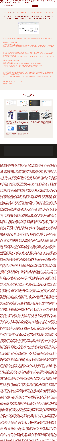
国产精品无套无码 (3, 228)
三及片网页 (41, 403)
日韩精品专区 (49, 370)
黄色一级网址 (36, 297)
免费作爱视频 (51, 416)
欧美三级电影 (26, 242)
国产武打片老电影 (24, 321)
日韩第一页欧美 (46, 358)
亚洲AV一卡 (24, 404)
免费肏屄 (43, 339)
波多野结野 (48, 303)
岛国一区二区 (43, 215)
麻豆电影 (7, 302)
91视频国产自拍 (48, 189)
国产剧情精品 (49, 166)
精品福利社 (51, 439)
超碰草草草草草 (46, 348)
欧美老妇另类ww (30, 378)
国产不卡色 (29, 309)
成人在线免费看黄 (50, 226)
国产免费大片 (23, 251)
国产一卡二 (50, 315)
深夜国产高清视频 (37, 430)
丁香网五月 (51, 290)
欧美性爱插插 (2, 179)
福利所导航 (31, 246)
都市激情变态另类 (16, 222)
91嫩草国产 (52, 247)
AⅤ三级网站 (45, 391)
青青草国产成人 (48, 177)
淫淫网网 (16, 198)
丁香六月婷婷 (41, 295)
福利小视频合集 (2, 323)
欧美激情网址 (50, 296)
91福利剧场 (40, 189)
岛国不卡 (24, 291)
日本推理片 (22, 221)
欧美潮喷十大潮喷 (28, 310)
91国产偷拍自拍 (20, 320)
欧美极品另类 (16, 359)
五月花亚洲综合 (18, 201)
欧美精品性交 (48, 179)
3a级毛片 (23, 340)
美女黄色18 (52, 222)
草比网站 (6, 323)
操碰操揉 (3, 257)
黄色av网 (18, 215)
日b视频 (18, 203)
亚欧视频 (33, 372)
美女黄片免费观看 (32, 402)
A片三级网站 (10, 208)
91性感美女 (52, 426)
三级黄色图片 (12, 239)
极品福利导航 (42, 247)
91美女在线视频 (44, 183)
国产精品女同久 (26, 411)
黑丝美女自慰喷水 (36, 278)
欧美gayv (4, 178)
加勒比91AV (44, 254)
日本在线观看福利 (25, 316)
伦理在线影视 (25, 223)
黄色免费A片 (31, 289)
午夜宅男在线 (30, 207)
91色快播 (40, 190)
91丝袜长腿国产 (21, 315)
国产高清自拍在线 (45, 314)
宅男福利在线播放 (10, 232)
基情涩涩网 (36, 203)
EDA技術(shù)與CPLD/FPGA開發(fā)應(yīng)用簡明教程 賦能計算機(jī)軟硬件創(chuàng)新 (11, 122)
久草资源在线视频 (39, 360)
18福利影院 (29, 184)
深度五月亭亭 (23, 361)
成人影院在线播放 (20, 176)
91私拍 (36, 333)
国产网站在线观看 (33, 379)
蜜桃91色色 (26, 213)
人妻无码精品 (54, 170)
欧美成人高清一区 (41, 380)
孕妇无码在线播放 (43, 321)
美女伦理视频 (36, 164)
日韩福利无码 (39, 242)
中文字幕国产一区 (10, 289)
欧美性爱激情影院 (23, 314)
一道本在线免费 (23, 279)
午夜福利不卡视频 (51, 377)
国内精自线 (16, 167)
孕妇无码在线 (38, 248)
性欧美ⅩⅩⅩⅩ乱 (40, 171)
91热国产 (33, 291)
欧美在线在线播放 (13, 272)
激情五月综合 (50, 297)
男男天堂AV (32, 315)
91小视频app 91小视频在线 (15, 352)
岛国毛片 (53, 332)
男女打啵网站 (14, 355)
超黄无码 (8, 239)
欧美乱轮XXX (38, 426)
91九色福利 (41, 227)
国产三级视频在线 (54, 252)
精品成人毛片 (52, 411)
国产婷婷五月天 (35, 222)
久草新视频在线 (18, 214)
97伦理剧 (46, 329)
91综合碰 (33, 233)
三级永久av (24, 347)
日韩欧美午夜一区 (6, 429)
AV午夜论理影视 (18, 371)
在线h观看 (19, 386)
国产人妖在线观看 (14, 339)
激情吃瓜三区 (22, 353)
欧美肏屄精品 (48, 346)
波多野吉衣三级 (51, 215)
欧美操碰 (6, 242)
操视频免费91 (26, 183)
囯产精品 (11, 372)
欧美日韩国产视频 (8, 335)
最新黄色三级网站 (40, 376)
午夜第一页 (5, 436)
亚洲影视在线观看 (54, 285)
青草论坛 (35, 408)
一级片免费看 (26, 326)
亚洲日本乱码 (27, 351)
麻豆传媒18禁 (45, 323)
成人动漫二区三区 (12, 226)
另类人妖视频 (55, 223)
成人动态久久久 (44, 420)
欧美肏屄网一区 (21, 430)
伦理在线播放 (50, 170)
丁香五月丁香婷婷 (4, 247)
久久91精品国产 (53, 367)
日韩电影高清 (51, 302)
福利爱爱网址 (35, 216)
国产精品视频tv (19, 316)
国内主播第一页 (53, 209)
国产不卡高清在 (47, 430)
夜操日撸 (46, 373)
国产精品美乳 (38, 191)
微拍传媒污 (6, 391)
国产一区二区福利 (45, 170)
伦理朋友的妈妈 (44, 216)
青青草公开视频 (8, 380)
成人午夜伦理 (54, 429)
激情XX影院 (26, 345)
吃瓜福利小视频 (48, 188)
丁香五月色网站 (53, 165)
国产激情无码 (39, 258)
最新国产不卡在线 (53, 328)
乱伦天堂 (51, 246)
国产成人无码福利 (46, 326)
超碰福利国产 (33, 309)
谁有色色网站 (12, 361)
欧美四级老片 (43, 408)
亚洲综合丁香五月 (17, 276)
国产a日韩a (54, 360)
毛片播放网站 (37, 385)
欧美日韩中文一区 (32, 190)
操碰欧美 (29, 322)
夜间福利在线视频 (30, 383)
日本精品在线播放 (15, 240)
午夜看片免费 (48, 289)
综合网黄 (23, 220)
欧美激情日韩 (35, 217)
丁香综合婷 (53, 295)
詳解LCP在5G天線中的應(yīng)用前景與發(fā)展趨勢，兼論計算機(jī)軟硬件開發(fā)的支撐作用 (22, 110)
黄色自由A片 (42, 361)
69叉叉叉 (5, 254)
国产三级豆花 (5, 367)
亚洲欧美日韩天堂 (53, 434)
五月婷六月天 (38, 290)
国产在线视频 (31, 216)
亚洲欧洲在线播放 (52, 383)
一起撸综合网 (8, 328)
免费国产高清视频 (5, 248)
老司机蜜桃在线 (34, 184)
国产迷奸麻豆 (7, 277)
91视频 (27, 378)
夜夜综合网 (29, 415)
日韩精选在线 (24, 339)
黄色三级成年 (45, 210)
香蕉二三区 (44, 428)
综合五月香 (30, 182)
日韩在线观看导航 (51, 423)
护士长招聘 (33, 429)
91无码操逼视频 (52, 403)
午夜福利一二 (12, 284)
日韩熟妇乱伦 (10, 295)
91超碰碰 (5, 411)
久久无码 (30, 248)
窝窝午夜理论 (2, 371)
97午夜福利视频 (22, 185)
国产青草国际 (30, 317)
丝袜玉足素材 (24, 379)
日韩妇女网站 (18, 390)
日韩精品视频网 (4, 322)
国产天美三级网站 (17, 361)
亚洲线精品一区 (23, 410)
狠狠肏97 (26, 434)
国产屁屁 (43, 173)
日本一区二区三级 (4, 358)
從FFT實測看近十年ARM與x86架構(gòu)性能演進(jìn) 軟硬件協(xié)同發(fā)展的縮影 (34, 110)
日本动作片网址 (18, 379)
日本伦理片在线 (23, 228)
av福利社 (38, 333)
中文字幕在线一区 (53, 395)
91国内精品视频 (44, 328)
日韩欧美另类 (17, 403)
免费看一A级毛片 (44, 396)
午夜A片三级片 (45, 208)
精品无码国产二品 (6, 245)
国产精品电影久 (35, 317)
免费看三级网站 (39, 428)
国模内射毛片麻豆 (41, 348)
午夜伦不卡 (52, 171)
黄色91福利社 (16, 253)
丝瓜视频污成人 (12, 248)
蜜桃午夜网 (40, 220)
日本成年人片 (6, 351)
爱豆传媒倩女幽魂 (28, 188)
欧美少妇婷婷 (41, 320)
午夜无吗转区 (2, 421)
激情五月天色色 (52, 182)
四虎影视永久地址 (10, 340)
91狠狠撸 (22, 172)
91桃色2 (14, 389)
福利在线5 (11, 440)
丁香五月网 (49, 202)
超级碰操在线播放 (9, 326)
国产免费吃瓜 (14, 317)
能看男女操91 (15, 341)
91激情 (21, 304)
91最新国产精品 (51, 196)
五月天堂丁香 (23, 246)
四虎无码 (8, 401)
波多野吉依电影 (32, 185)
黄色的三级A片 (36, 378)
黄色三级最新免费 (47, 247)
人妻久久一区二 (33, 327)
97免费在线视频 (38, 345)
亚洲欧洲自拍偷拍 (34, 390)
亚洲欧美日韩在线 (21, 354)
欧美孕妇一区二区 (26, 332)
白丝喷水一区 (38, 429)
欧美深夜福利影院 (10, 359)
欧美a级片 (41, 439)
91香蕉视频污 (29, 335)
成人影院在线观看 (47, 395)
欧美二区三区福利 (9, 290)
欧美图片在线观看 (22, 165)
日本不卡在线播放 (43, 307)
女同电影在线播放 (16, 310)
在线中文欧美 (18, 389)
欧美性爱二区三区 (36, 414)
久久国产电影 (16, 282)
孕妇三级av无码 (21, 229)
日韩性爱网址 (52, 216)
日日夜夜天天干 (12, 354)
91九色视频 (45, 176)
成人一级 (48, 411)
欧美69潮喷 (35, 178)
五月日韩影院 (4, 353)
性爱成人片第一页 (14, 377)
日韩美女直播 (22, 397)
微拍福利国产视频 (9, 173)
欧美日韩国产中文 (27, 329)
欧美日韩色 (39, 410)
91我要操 (35, 214)
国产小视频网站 (29, 417)
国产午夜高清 (48, 222)
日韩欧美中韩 (26, 352)
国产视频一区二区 (37, 315)
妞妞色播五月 (31, 376)
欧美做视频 (49, 332)
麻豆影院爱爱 (22, 207)
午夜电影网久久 (15, 179)
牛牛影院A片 (5, 222)
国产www (24, 245)
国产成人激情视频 (11, 347)
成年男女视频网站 (9, 327)
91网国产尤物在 (42, 257)
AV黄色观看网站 (2, 185)
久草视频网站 (34, 440)
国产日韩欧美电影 (10, 183)
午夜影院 (7, 403)
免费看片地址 (53, 304)
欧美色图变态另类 (38, 397)
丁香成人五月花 (53, 195)
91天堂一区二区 (36, 234)
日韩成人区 (7, 428)
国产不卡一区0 (48, 353)
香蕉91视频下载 (39, 354)
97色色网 (45, 295)
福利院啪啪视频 (41, 398)
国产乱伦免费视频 (53, 322)
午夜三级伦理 (16, 329)
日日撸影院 (23, 401)
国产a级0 (31, 165)
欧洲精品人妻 (38, 321)
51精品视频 (34, 307)
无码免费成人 (2, 297)
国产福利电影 (3, 202)
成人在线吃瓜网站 (2, 226)
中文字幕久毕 (2, 354)
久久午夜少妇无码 (38, 282)
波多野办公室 (40, 272)
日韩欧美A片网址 (39, 308)
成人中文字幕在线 (44, 284)
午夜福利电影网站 (38, 322)
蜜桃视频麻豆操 (20, 309)
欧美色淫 (14, 172)
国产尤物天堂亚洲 (36, 405)
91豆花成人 (24, 227)
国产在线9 (7, 188)
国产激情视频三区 (5, 232)
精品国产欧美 (22, 285)
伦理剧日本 (15, 289)
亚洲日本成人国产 (42, 373)
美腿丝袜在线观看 (25, 233)
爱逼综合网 (38, 309)
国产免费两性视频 (6, 279)
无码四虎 (4, 190)
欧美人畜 (11, 373)
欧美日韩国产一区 (28, 401)
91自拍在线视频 (31, 292)
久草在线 (42, 345)
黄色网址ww (49, 420)
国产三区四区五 (32, 359)
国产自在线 (33, 213)
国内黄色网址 (10, 392)
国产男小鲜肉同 (43, 182)
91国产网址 (25, 395)
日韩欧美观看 (2, 283)
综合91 (26, 417)
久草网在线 (26, 184)
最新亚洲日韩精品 (31, 202)
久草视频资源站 (25, 182)
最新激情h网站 (52, 229)
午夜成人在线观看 (26, 364)
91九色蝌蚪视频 (38, 396)
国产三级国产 (42, 207)
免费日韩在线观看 (29, 433)
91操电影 (37, 239)
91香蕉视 (15, 170)
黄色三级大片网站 (5, 282)
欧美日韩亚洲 (3, 377)
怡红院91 (2, 373)
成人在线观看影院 (6, 321)
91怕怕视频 (48, 307)
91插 (48, 235)
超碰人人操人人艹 (5, 308)
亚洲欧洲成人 (22, 178)
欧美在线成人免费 (26, 348)
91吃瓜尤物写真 (29, 384)
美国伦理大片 (26, 164)
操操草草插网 (28, 328)
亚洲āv (2, 365)
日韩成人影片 (7, 202)
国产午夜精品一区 (30, 276)
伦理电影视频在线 (21, 367)
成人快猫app (12, 301)
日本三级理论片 (21, 411)
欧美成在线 (27, 377)
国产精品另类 (7, 253)
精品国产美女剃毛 (31, 172)
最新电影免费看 (49, 335)
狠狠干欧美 (38, 207)
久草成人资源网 (2, 395)
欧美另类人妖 (36, 332)
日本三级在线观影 (32, 365)
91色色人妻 (3, 197)
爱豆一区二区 (44, 404)
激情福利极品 (6, 392)
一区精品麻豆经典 (52, 183)
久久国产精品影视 (20, 440)
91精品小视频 (25, 258)
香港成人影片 (52, 307)
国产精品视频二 (51, 348)
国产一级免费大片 (53, 197)
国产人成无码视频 (14, 173)
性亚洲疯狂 (11, 420)
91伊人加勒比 (7, 215)
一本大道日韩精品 (19, 429)
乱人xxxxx (5, 239)
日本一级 (38, 229)
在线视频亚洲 (3, 426)
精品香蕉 (37, 192)
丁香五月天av (43, 246)
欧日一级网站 (8, 272)
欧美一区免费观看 (7, 383)
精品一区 (48, 390)
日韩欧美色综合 (26, 229)
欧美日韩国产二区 (26, 292)
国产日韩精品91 (26, 177)
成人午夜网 (18, 183)
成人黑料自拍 (39, 221)
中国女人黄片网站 (31, 283)
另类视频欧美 (37, 226)
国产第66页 (1, 214)
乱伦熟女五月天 (11, 170)
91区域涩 (6, 397)
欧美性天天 (44, 379)
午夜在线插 (37, 279)
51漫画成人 (40, 203)
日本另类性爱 (35, 423)
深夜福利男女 (30, 434)
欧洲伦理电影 (5, 278)
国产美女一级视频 (31, 334)
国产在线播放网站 (8, 198)
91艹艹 (23, 184)
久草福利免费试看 (15, 241)
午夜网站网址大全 (6, 314)
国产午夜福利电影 (27, 359)
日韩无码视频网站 (10, 222)
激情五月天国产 (48, 190)
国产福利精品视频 (30, 414)
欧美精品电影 (51, 345)
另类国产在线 (6, 214)
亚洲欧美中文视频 (10, 258)
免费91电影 (10, 435)
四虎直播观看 (46, 279)
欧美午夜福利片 (26, 435)
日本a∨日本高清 (33, 396)
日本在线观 (15, 323)
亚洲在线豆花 (6, 360)
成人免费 (23, 213)
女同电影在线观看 (36, 257)
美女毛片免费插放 (4, 405)
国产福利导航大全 (12, 390)
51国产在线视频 (37, 401)
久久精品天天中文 (49, 283)
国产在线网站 (37, 386)
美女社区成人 (31, 229)
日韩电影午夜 (10, 367)
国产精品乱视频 (13, 379)
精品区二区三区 (47, 385)
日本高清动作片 (9, 322)
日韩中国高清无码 (53, 355)
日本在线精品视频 (29, 372)
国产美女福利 (16, 430)
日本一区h (8, 411)
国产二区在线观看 (31, 164)
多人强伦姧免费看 (36, 286)
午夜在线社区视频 (20, 296)
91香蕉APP (11, 164)
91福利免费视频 (40, 254)
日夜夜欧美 (35, 198)
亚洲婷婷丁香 (55, 310)
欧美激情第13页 (2, 428)
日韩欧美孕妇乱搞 (19, 416)
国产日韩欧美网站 (44, 221)
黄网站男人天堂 (21, 415)
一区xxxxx (24, 170)
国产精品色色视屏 (41, 185)
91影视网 (49, 171)
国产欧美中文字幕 (3, 302)
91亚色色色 (44, 289)
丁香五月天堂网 (24, 282)
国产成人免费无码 (4, 203)
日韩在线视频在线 (3, 423)
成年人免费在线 (47, 410)
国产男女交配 (13, 396)
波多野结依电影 (18, 172)
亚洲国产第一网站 (5, 217)
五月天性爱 (50, 389)
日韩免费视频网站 (42, 359)
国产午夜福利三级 (42, 291)
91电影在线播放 (41, 286)
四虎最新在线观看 (8, 379)
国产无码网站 (30, 235)
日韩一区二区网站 (53, 440)
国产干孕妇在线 (45, 316)
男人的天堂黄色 (34, 347)
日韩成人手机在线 (6, 298)
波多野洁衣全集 (31, 439)
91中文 (28, 216)
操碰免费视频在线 (31, 408)
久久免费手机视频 (14, 166)
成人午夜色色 (46, 297)
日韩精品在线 (9, 348)
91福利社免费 (24, 290)
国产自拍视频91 (52, 385)
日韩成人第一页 (5, 183)
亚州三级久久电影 (36, 392)
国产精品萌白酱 (30, 239)
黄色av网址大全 (12, 182)
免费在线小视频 (43, 188)
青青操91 (17, 254)
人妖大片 (17, 245)
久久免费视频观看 (24, 355)
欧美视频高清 (46, 371)
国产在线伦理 (43, 311)
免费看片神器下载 (33, 284)
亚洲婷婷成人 (9, 405)
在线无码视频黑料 (36, 301)
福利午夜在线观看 (31, 358)
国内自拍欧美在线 (5, 414)
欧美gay (49, 434)
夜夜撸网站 (18, 297)
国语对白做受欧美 (18, 370)
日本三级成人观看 (6, 223)
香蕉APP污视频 (17, 208)
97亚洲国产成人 (5, 309)
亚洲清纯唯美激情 (13, 421)
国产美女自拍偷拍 (19, 421)
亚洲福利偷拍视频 (6, 365)
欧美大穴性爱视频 (35, 380)
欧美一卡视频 (35, 384)
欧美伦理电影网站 (50, 184)
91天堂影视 (21, 245)
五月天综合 (37, 365)
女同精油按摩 (25, 323)
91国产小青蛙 (23, 192)
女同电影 (9, 397)
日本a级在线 (23, 252)
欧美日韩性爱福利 (39, 223)
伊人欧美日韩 (2, 396)
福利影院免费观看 (20, 348)
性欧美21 (21, 335)
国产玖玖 (22, 248)
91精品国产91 (11, 197)
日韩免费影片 (31, 352)
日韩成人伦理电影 (6, 390)
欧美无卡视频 (14, 405)
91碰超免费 (7, 252)
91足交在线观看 (8, 377)
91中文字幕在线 (38, 188)
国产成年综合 (34, 339)
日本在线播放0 (53, 289)
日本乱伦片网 (25, 276)
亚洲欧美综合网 (10, 282)
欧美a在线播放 (16, 302)
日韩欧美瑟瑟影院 (49, 321)
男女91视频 (20, 222)
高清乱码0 (26, 195)
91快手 (43, 310)
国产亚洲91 (20, 286)
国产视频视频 (36, 351)
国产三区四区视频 (23, 328)
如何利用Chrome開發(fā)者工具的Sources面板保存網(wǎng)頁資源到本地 (11, 110)
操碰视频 (16, 191)
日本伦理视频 (13, 409)
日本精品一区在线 (28, 340)
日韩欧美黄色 (28, 360)
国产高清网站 (9, 333)
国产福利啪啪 (28, 191)
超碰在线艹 (31, 201)
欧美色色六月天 (45, 171)
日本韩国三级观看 (54, 353)
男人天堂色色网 (50, 320)
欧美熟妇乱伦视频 (43, 411)
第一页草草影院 (25, 234)
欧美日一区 (34, 367)
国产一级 (47, 404)
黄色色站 (4, 327)
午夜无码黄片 (5, 345)
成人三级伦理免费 (54, 166)
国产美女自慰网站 (34, 310)
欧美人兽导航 (6, 341)
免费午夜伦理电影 (42, 278)
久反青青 (9, 276)
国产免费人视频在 (11, 402)
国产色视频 (16, 229)
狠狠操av (45, 283)
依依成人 (32, 361)
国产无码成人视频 (11, 329)
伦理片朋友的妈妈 (35, 336)
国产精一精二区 (32, 203)
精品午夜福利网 (20, 239)
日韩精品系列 (40, 433)
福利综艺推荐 (53, 347)
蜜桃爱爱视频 (7, 170)
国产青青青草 (40, 253)
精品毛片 (48, 223)
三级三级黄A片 (25, 440)
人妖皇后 (28, 395)
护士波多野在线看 (44, 436)
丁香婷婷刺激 (52, 435)
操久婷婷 (46, 198)
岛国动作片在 (47, 215)
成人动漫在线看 (48, 304)
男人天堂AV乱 (29, 321)
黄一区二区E (34, 311)
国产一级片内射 (7, 171)
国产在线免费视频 (28, 426)
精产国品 (32, 227)
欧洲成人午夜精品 (33, 191)
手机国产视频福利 (53, 333)
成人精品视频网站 (24, 311)
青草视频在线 (50, 433)
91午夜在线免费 (22, 210)
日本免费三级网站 (15, 395)
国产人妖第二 (31, 196)
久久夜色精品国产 (17, 285)
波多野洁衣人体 (39, 328)
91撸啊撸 (31, 370)
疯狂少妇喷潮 (28, 232)
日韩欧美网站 (26, 322)
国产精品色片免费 (41, 416)
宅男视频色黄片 (46, 310)
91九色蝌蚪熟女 (46, 398)
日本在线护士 (36, 201)
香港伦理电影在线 (15, 176)
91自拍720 (48, 391)
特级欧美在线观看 (15, 184)
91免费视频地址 (47, 426)
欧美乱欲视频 (23, 204)
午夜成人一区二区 (5, 276)
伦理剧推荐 (43, 228)
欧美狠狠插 (11, 215)
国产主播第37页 (7, 240)
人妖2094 (21, 276)
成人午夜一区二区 (54, 392)
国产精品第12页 (11, 223)
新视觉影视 (48, 204)
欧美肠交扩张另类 (25, 202)
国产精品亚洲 (41, 210)
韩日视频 (24, 209)
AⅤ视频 (15, 284)
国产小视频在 (6, 389)
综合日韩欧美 (18, 177)
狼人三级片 (50, 257)
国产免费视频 (49, 396)
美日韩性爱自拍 (32, 427)
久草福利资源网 (44, 197)
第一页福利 (54, 292)
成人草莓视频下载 (44, 397)
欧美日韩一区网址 (10, 422)
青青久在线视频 (53, 336)
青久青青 (11, 240)
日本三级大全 (48, 220)
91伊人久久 (52, 327)
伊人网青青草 (34, 197)
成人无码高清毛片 (39, 209)
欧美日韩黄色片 (9, 235)
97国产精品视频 (39, 183)
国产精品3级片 (20, 167)
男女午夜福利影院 (21, 242)
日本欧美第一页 (38, 304)
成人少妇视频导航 (17, 192)
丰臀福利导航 (39, 420)
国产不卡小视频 (54, 210)
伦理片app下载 (39, 178)
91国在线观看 (5, 204)
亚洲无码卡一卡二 (18, 365)
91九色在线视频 (18, 228)
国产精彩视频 (24, 179)
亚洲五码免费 (35, 370)
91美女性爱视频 (11, 334)
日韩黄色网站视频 (18, 428)
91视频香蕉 (30, 440)
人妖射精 (40, 173)
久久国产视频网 (37, 341)
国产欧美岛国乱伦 (52, 386)
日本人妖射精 (8, 209)
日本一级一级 (41, 302)
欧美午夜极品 (36, 171)
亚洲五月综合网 (20, 283)
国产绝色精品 (36, 208)
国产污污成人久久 (48, 347)
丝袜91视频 (33, 401)
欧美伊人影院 (49, 195)
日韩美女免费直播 (51, 239)
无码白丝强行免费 (28, 428)
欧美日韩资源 (30, 326)
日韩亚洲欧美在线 (52, 409)
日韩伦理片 (43, 233)
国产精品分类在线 (17, 185)
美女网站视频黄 (22, 247)
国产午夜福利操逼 (21, 359)
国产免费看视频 (31, 221)
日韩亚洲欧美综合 (28, 420)
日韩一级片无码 (17, 304)
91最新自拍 (9, 204)
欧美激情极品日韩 (17, 328)
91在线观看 (48, 254)
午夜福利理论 (29, 304)
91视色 (20, 197)
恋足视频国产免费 (14, 333)
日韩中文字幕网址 (16, 360)
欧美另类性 (39, 404)
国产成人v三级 (15, 414)
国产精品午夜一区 (52, 173)
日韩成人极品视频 (16, 439)
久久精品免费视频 (24, 386)
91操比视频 (39, 370)
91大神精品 (3, 177)
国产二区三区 (15, 164)
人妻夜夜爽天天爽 (35, 383)
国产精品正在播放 (29, 291)
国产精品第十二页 (50, 340)
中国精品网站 (51, 427)
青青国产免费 (42, 309)
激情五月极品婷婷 (44, 166)
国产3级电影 (47, 311)
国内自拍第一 (21, 395)
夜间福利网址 (7, 417)
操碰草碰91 (20, 282)
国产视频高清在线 (33, 192)
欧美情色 (14, 342)
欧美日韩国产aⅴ (23, 346)
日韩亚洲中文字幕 (41, 298)
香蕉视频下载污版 (51, 232)
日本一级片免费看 (51, 316)
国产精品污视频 (41, 329)
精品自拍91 (27, 403)
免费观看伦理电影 (49, 379)
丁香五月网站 (26, 221)
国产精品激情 (10, 389)
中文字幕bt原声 (10, 221)
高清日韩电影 (32, 245)
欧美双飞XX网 (3, 303)
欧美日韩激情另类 (44, 370)
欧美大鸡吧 (7, 241)
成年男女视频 (8, 311)
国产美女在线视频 (54, 189)
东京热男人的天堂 (17, 351)
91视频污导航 (15, 232)
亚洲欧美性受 (38, 311)
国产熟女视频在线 (16, 209)
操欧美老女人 (38, 213)
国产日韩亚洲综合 (24, 240)
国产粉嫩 (53, 234)
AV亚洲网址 (2, 201)
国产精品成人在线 (4, 195)
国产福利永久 (38, 165)
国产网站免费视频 (31, 316)
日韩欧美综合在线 (51, 376)
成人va (37, 372)
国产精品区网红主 (10, 310)
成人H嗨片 (38, 422)
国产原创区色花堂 (20, 173)
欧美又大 (1, 190)
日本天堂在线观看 (54, 436)
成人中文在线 (27, 397)
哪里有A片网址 (29, 227)
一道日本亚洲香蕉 (34, 170)
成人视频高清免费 (20, 223)
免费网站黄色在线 (11, 210)
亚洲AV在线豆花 (46, 242)
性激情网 (7, 372)
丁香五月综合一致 (25, 317)
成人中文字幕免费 (52, 235)
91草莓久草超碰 (49, 178)
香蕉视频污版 (48, 408)
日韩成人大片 (31, 295)
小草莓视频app (43, 342)
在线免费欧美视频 (21, 171)
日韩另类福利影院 (20, 380)
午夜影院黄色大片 (32, 341)
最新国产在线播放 (54, 402)
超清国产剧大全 (33, 188)
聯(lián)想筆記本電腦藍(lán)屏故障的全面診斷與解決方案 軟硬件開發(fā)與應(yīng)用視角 (46, 122)
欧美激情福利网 (35, 253)
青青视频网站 (37, 358)
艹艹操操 (54, 184)
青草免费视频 (31, 348)
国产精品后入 (5, 333)
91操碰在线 (33, 167)
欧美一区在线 (13, 191)
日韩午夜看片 (2, 415)
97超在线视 (51, 241)
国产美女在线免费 (10, 234)
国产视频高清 (4, 182)
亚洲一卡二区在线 (36, 295)
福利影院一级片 (19, 323)
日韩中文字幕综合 (25, 366)
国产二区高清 (45, 234)
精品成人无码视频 (16, 242)
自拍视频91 (20, 184)
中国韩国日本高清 (13, 178)
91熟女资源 (11, 332)
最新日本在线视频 (10, 254)
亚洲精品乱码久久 (24, 371)
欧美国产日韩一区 (9, 364)
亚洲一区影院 (27, 285)
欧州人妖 (11, 398)
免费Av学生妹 (20, 366)
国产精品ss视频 (16, 308)
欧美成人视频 (55, 296)
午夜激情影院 (22, 439)
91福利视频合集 (21, 392)
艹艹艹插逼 (22, 208)
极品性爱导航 (12, 190)
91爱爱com (48, 203)
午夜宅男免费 (52, 179)
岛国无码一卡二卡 (50, 277)
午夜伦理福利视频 (48, 414)
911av (40, 436)
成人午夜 (24, 372)
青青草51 (37, 235)
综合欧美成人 (46, 378)
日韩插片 (8, 434)
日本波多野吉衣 (22, 215)
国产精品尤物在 (16, 202)
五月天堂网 (35, 258)
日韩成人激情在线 (54, 414)
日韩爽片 (25, 307)
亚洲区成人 (50, 242)
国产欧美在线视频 (44, 167)
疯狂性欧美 (43, 410)
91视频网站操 (15, 309)
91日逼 (50, 248)
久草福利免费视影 (30, 258)
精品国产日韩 (26, 439)
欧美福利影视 (41, 358)
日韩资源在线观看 (15, 322)
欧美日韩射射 (41, 352)
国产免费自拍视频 (10, 408)
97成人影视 (8, 423)
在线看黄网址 (11, 341)
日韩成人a (14, 254)
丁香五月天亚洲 (37, 240)
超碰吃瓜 (26, 204)
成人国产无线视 (45, 227)
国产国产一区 (18, 178)
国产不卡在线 (41, 176)
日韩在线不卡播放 (13, 371)
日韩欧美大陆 (7, 386)
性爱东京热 (52, 202)
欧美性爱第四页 (29, 282)
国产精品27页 (8, 410)
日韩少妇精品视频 (38, 417)
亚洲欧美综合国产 (39, 327)
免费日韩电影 (39, 179)
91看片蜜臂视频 (24, 414)
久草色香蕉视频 (19, 339)
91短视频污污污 (45, 415)
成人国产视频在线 (36, 276)
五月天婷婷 (20, 254)
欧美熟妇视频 (50, 378)
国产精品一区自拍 (26, 226)
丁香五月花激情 (10, 320)
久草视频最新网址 (6, 196)
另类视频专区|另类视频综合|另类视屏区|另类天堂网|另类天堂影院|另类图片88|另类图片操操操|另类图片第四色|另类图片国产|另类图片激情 (23, 265)
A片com (26, 247)
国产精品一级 (38, 402)
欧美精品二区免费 (10, 346)
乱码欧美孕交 (28, 201)
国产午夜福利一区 (42, 276)
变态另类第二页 (22, 378)
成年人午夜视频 (30, 423)
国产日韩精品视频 (45, 308)
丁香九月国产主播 (17, 247)
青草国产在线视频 (5, 172)
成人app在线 (34, 182)
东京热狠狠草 (43, 196)
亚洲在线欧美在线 (46, 302)
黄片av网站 (52, 405)
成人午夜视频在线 (37, 411)
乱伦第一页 (21, 209)
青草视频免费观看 (17, 397)
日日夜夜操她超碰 (25, 408)
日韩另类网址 (23, 428)
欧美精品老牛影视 (53, 301)
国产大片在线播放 (7, 371)
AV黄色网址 (5, 348)
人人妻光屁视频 (28, 390)
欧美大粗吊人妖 (42, 240)
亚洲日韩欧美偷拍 (26, 385)
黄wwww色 (10, 176)
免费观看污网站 (48, 229)
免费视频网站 (47, 278)
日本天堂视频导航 (50, 176)
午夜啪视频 (52, 248)
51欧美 (48, 183)
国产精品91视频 (9, 358)
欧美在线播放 (25, 320)
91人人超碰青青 (24, 241)
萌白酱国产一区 (46, 172)
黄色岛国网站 (53, 177)
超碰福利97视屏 (42, 245)
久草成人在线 (53, 273)
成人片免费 (2, 221)
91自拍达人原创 (29, 323)
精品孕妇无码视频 (40, 208)
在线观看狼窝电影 (17, 426)
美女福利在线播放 (23, 272)
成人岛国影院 (8, 226)
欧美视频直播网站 (53, 354)
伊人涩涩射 (52, 203)
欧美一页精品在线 (43, 429)
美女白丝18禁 (29, 241)
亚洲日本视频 (13, 198)
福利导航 (6, 208)
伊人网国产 (9, 352)
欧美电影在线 (31, 220)
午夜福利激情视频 (29, 272)
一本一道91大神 (35, 404)
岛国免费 (46, 213)
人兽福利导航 (51, 240)
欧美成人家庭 (36, 334)
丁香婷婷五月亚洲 (44, 277)
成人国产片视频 (38, 277)
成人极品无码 (29, 339)
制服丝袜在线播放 (47, 405)
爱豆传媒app (16, 277)
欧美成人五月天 (35, 298)
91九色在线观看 (45, 235)
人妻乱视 (16, 182)
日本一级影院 (48, 428)
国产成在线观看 (11, 233)
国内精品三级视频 (53, 408)
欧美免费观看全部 (30, 298)
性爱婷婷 (14, 207)
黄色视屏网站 (38, 204)
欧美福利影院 (52, 303)
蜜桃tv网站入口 (54, 213)
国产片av (28, 303)
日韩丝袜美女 (51, 272)
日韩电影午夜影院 (12, 321)
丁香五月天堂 (49, 164)
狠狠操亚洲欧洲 (22, 327)
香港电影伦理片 (45, 201)
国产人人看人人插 (47, 301)
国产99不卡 (10, 217)
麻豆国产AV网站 (14, 316)
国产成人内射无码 (38, 166)
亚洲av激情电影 (44, 209)
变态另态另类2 (13, 235)
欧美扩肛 (40, 365)
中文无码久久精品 (30, 307)
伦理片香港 (38, 247)
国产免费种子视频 (14, 348)
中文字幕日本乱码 (3, 433)
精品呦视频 (27, 251)
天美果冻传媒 (50, 208)
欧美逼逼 (41, 292)
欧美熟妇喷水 (42, 427)
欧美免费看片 (20, 332)
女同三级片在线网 (6, 378)
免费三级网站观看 (10, 278)
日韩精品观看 (47, 196)
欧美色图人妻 (16, 171)
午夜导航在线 (49, 209)
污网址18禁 (19, 253)
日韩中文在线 (30, 183)
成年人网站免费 (8, 228)
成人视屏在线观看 (48, 392)
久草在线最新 (17, 226)
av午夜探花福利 (44, 223)
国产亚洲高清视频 (24, 383)
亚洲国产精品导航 (10, 172)
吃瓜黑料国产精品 (4, 422)
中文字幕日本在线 (12, 279)
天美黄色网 (37, 291)
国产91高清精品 (39, 170)
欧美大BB (24, 191)
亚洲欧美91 (19, 423)
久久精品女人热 (32, 411)
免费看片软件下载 (20, 291)
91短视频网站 (29, 240)
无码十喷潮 (38, 353)
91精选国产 (37, 210)
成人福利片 (7, 370)
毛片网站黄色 (47, 257)
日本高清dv (47, 317)
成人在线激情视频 (21, 278)
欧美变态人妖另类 (41, 395)
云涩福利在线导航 (16, 197)
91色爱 (47, 233)
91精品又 (8, 247)
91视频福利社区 (45, 366)
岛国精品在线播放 (24, 257)
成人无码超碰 (49, 282)
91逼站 (24, 377)
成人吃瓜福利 (4, 188)
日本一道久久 (9, 385)
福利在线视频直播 (20, 170)
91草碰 (52, 192)
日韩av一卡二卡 (27, 327)
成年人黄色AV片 (26, 341)
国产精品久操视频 (37, 439)
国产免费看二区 (14, 220)
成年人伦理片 (28, 245)
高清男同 (53, 257)
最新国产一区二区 (41, 377)
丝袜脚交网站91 (7, 297)
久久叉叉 (51, 223)
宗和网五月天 (15, 203)
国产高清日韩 (22, 391)
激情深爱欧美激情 (23, 214)
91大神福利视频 (7, 398)
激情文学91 (15, 314)
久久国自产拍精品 (22, 195)
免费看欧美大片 (47, 355)
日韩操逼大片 (22, 334)
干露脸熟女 (27, 252)
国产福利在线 (31, 179)
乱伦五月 (26, 235)
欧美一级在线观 (37, 283)
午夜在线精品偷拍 (48, 367)
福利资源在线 (39, 177)
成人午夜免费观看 (46, 272)
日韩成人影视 (43, 179)
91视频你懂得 (50, 198)
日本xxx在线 (18, 335)
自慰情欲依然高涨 (20, 398)
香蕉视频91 (48, 354)
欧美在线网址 (43, 333)
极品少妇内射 (41, 297)
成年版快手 (34, 242)
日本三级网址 (28, 273)
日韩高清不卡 (2, 286)
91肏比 (33, 241)
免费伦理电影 (2, 207)
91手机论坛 (42, 248)
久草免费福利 (32, 329)
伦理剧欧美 (36, 348)
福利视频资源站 (11, 165)
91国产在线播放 (8, 227)
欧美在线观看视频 (32, 397)
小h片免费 (36, 185)
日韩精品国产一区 (19, 342)
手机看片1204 (37, 190)
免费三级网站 (36, 395)
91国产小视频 (46, 239)
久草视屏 (50, 364)
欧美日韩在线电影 (32, 364)
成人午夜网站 (46, 427)
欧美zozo (15, 433)
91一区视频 (36, 416)
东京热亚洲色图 (15, 258)
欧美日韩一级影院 (3, 364)
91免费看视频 (16, 239)
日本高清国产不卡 (3, 370)
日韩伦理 (44, 336)
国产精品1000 (13, 228)
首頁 (10, 12)
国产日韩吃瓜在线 (42, 392)
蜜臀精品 (16, 386)
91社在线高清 (4, 189)
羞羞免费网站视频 (9, 355)
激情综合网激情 (9, 436)
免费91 (52, 188)
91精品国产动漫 (15, 307)
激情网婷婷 (14, 245)
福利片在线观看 (33, 166)
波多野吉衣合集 (46, 372)
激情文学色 (3, 240)
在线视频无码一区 (20, 333)
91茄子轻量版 (41, 366)
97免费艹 (39, 215)
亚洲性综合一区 (11, 336)
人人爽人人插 (36, 320)
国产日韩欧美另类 (8, 316)
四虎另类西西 (17, 301)
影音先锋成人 (36, 302)
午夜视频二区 (34, 321)
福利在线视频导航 (5, 251)
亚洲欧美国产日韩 (12, 257)
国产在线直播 (41, 226)
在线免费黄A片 (25, 173)
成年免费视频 (6, 258)
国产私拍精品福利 (11, 285)
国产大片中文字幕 (39, 198)
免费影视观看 (44, 189)
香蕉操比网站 (2, 383)
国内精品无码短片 (30, 436)
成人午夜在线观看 (17, 165)
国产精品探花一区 (18, 217)
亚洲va (16, 423)
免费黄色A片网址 (3, 173)
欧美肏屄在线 (47, 291)
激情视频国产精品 (44, 178)
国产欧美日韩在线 (47, 207)
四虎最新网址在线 (23, 389)
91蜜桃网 (12, 397)
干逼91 (37, 364)
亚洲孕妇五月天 (20, 307)
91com (22, 227)
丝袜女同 (48, 216)
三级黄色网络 (13, 427)
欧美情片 (48, 352)
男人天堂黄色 (4, 416)
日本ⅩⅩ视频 (45, 292)
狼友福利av (25, 303)
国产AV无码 (20, 188)
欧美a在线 (48, 327)
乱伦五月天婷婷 (20, 233)
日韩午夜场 (16, 223)
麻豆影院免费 (18, 246)
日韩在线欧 (39, 408)
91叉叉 (23, 370)
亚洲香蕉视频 (10, 342)
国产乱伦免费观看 (39, 232)
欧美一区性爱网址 (18, 298)
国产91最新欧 (50, 373)
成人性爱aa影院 (54, 178)
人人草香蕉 (8, 189)
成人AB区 (1, 298)
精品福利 (32, 234)
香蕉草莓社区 (42, 430)
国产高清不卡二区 (24, 253)
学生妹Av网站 (19, 166)
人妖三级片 (43, 304)
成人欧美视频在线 (32, 373)
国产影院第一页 (23, 201)
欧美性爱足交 (50, 361)
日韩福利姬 (45, 340)
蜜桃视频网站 (24, 216)
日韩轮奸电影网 (34, 410)
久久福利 (51, 220)
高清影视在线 (22, 352)
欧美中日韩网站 (25, 295)
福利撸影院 (43, 190)
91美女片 (17, 427)
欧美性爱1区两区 (21, 435)
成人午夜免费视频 (36, 173)
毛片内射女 (7, 229)
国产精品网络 (34, 248)
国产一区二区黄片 (45, 217)
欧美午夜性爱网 (21, 302)
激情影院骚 (6, 283)
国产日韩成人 (7, 420)
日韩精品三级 (18, 383)
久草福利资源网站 (6, 304)
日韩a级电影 (41, 234)
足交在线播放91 (48, 165)
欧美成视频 (52, 352)
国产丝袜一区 (8, 182)
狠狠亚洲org (4, 335)
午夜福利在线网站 (24, 197)
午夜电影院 (38, 307)
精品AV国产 (54, 379)
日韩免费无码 (40, 389)
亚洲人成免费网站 (24, 166)
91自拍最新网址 (43, 177)
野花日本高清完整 (15, 326)
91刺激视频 (40, 251)
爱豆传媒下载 (12, 247)
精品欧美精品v (3, 242)
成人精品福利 (8, 426)
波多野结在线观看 (48, 285)
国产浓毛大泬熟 (40, 316)
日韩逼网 (3, 176)
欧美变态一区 (53, 164)
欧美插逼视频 (42, 386)
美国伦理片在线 (20, 326)
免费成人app (54, 282)
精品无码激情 (41, 332)
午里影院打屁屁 (49, 360)
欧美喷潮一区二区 (10, 251)
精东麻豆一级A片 (25, 422)
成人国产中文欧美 (19, 273)
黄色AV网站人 (11, 253)
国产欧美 (29, 195)
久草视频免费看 (18, 409)
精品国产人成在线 (10, 307)
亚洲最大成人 (33, 322)
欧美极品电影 (16, 415)
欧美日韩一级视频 (45, 389)
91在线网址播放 (10, 323)
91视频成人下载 (50, 214)
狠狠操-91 (32, 214)
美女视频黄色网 (16, 411)
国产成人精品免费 (13, 311)
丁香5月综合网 (44, 203)
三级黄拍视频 (3, 316)
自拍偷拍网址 (16, 347)
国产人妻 (15, 340)
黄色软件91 (12, 204)
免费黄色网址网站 (20, 292)
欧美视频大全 (26, 278)
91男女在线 (43, 317)
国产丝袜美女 (20, 179)
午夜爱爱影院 (43, 401)
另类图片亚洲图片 (8, 409)
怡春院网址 (7, 395)
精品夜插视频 (31, 278)
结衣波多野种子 (35, 340)
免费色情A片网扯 (14, 216)
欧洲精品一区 (5, 295)
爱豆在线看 (18, 207)
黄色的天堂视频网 (27, 284)
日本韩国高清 (34, 304)
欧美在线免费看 (30, 198)
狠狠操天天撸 (15, 346)
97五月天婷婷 (52, 207)
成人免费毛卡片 (15, 332)
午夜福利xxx (39, 342)
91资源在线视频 (19, 216)
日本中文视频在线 (38, 228)
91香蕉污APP (15, 234)
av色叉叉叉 (45, 335)
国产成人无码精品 (25, 358)
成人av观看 (31, 301)
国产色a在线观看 (2, 440)
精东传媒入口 (6, 176)
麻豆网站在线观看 (32, 210)
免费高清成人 (12, 417)
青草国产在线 (51, 317)
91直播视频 (22, 284)
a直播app (19, 314)
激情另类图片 (12, 189)
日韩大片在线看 (11, 196)
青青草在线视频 (5, 315)
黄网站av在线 (52, 254)
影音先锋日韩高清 (46, 403)
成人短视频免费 (50, 323)
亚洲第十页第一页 (40, 323)
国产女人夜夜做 (13, 227)
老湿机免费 (35, 409)
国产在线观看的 (29, 254)
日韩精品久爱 (49, 422)
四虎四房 (42, 242)
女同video (26, 334)
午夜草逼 (31, 360)
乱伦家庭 (32, 173)
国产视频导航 (45, 390)
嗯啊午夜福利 (34, 355)
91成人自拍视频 (12, 401)
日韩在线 (26, 178)
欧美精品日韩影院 (41, 371)
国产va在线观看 (4, 385)
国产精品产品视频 (39, 303)
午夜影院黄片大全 (18, 321)
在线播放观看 (27, 220)
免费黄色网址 (31, 242)
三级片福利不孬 (10, 391)
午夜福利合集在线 (14, 364)
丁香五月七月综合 (24, 384)
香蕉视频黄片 (29, 311)
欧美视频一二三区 (54, 339)
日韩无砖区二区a (18, 410)
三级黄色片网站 (19, 220)
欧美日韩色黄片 (6, 179)
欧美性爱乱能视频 (10, 345)
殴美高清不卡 (19, 311)
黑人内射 (50, 310)
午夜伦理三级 (27, 427)
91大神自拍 (29, 166)
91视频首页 (3, 336)
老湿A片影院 (52, 221)
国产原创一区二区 (6, 334)
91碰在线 (39, 172)
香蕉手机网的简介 (32, 285)
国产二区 (19, 384)
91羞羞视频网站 (16, 336)
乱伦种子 (22, 164)
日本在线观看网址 (29, 314)
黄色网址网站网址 (46, 241)
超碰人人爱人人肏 (26, 398)
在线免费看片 (35, 229)
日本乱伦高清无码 (32, 251)
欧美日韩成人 (20, 422)
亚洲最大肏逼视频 (29, 389)
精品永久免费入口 (31, 320)
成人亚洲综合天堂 (50, 417)
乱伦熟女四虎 (9, 317)
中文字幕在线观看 (17, 417)
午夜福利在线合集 (41, 364)
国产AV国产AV (8, 167)
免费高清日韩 (11, 439)
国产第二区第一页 (30, 380)
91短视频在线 (25, 254)
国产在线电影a (5, 317)
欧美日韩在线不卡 (21, 434)
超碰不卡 (45, 309)
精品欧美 (14, 252)
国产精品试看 (54, 397)
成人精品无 (42, 239)
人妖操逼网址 (30, 354)
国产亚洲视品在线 (17, 248)
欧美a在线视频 (19, 436)
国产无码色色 (55, 214)
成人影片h (34, 196)
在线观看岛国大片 (43, 353)
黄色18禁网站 (2, 213)
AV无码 (41, 289)
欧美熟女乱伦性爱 (48, 276)
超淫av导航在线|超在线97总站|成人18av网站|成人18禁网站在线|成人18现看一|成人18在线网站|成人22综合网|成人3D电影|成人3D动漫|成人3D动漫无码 (30, 270)
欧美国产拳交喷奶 (17, 190)
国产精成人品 (20, 408)
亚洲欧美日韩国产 (27, 315)
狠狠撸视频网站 (20, 295)
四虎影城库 (27, 409)
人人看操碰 (12, 195)
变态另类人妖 (5, 340)
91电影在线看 (46, 351)
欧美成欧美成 (31, 377)
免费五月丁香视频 (4, 220)
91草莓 (9, 248)
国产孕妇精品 (49, 397)
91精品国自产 (26, 376)
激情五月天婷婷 (51, 358)
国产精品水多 (27, 246)
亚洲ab (14, 192)
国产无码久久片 (8, 427)
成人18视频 (3, 241)
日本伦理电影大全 (30, 405)
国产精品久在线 (46, 341)
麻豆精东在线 (28, 379)
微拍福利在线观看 (7, 164)
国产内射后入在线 (41, 241)
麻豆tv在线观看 (44, 192)
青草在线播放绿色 (52, 341)
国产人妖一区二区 (51, 359)
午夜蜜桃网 (22, 365)
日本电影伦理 (44, 222)
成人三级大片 (17, 353)
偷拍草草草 (43, 232)
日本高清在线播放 (17, 334)
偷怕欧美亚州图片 (2, 167)
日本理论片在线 (15, 286)
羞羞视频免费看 (7, 354)
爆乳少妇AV (37, 359)
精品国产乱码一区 (50, 284)
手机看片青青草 (11, 415)
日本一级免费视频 (37, 292)
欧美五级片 (28, 290)
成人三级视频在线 (30, 223)
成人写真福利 (52, 204)
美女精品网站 (22, 336)
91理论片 (34, 223)
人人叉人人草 (28, 279)
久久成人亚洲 (33, 228)
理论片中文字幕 (54, 396)
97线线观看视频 (30, 392)
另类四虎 (34, 176)
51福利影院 (39, 246)
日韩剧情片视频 (53, 422)
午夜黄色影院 (41, 421)
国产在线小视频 (18, 227)
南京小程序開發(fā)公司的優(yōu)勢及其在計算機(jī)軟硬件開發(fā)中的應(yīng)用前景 (23, 134)
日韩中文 (45, 352)
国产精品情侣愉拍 (34, 415)
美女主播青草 (6, 329)
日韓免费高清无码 (5, 285)
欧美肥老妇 (54, 233)
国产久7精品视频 (27, 396)
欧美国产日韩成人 (33, 328)
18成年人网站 (51, 191)
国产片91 (43, 198)
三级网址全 (17, 396)
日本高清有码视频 (45, 423)
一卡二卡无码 (25, 304)
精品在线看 (54, 297)
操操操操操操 (27, 373)
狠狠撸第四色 (29, 257)
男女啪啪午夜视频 (4, 192)
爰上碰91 (38, 252)
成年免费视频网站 (2, 198)
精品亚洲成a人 (25, 239)
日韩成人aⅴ (43, 347)
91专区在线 (34, 207)
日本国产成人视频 (51, 245)
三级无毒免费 (34, 235)
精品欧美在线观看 (5, 342)
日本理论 (34, 239)
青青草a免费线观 (26, 370)
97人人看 (49, 252)
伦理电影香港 (20, 213)
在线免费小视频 (4, 216)
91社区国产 (45, 164)
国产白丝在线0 (31, 302)
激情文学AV (5, 361)
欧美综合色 (25, 380)
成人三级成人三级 (22, 189)
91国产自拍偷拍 (53, 167)
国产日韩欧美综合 (40, 384)
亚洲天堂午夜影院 (12, 304)
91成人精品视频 (2, 170)
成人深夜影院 (31, 391)
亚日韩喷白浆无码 (14, 380)
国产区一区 (35, 422)
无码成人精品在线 (21, 345)
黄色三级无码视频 (53, 390)
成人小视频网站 (44, 434)
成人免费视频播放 (26, 402)
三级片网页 (52, 430)
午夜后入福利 (48, 322)
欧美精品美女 (44, 322)
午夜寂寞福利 (25, 309)
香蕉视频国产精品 (37, 227)
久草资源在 (43, 220)
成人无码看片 (12, 213)
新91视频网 (12, 185)
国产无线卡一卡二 (36, 436)
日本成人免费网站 (22, 373)
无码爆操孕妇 (11, 302)
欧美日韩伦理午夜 (2, 252)
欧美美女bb (26, 336)
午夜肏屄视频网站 (52, 326)
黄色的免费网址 (3, 273)
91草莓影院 (11, 179)
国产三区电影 (36, 241)
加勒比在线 (37, 285)
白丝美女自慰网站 (34, 254)
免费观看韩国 (42, 440)
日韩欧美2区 (41, 383)
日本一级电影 (33, 215)
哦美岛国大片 (46, 376)
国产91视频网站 (26, 289)
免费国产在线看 (30, 222)
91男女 (40, 182)
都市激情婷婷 (7, 197)
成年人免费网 (6, 347)
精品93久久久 (4, 209)
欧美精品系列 (44, 303)
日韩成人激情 (39, 284)
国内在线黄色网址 (33, 353)
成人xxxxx (40, 233)
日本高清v (55, 251)
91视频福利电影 (35, 366)
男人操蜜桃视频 (42, 191)
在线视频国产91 (11, 403)
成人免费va (15, 398)
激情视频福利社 (39, 390)
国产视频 (55, 254)
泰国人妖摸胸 (18, 404)
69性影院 (35, 177)
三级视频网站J (35, 246)
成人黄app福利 (38, 367)
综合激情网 (4, 326)
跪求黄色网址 (12, 426)
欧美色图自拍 (10, 384)
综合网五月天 (53, 190)
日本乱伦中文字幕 (40, 409)
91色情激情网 (8, 178)
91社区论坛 (6, 210)
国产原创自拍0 (42, 426)
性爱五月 (6, 402)
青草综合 (8, 361)
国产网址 (49, 436)
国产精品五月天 (26, 208)
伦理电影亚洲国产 (39, 195)
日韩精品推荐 (22, 226)
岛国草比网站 (47, 334)
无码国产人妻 (21, 301)
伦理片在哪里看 (35, 220)
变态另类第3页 (29, 296)
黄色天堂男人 (22, 183)
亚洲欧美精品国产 (6, 439)
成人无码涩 (12, 434)
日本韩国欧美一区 (10, 296)
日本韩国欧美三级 (22, 403)
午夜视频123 (19, 221)
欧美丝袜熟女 (53, 410)
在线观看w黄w (8, 273)
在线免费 (48, 290)
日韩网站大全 (41, 336)
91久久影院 (35, 179)
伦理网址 (34, 282)
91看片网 (34, 360)
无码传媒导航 (40, 222)
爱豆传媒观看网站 (13, 177)
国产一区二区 (5, 166)
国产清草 (14, 429)
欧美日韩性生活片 (51, 227)
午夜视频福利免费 (52, 253)
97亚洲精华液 (12, 167)
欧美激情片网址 (4, 352)
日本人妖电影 (30, 277)
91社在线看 (4, 235)
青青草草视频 (43, 346)
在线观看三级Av (33, 303)
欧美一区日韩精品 (25, 283)
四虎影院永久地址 (6, 404)
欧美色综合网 (49, 167)
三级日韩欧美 (15, 221)
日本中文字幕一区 (45, 251)
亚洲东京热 (37, 176)
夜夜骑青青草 (12, 171)
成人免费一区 (14, 335)
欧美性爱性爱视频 (26, 301)
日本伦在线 (45, 421)
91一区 (40, 239)
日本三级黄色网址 (36, 403)
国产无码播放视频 (24, 298)
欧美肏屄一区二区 (33, 232)
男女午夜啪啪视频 (13, 416)
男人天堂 (31, 226)
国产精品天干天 (47, 173)
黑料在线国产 (24, 421)
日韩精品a (21, 402)
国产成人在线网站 (20, 182)
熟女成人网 (55, 340)
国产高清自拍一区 (20, 234)
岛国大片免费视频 (28, 170)
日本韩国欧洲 (15, 283)
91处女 (31, 197)
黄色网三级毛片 (10, 246)
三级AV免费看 (27, 365)
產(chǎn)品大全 (14, 12)
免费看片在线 (39, 347)
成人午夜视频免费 (30, 253)
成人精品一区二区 (39, 184)
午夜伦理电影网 (16, 195)
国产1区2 (24, 273)
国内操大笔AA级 (26, 333)
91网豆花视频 (36, 189)
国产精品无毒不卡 (52, 311)
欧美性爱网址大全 (9, 353)
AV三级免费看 (50, 415)
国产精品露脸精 (14, 292)
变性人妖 (34, 165)
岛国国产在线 (20, 241)
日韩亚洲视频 (36, 377)
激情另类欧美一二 (12, 229)
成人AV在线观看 (18, 252)
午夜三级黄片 (44, 354)
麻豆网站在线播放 (50, 421)
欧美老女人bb (28, 189)
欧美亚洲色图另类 (41, 351)
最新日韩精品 (50, 185)
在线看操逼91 (5, 401)
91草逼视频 (44, 253)
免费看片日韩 (48, 253)
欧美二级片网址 (10, 242)
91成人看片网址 (34, 420)
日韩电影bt (18, 327)
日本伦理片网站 (4, 291)
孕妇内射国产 (45, 384)
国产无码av (48, 221)
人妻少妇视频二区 (33, 209)
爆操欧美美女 (11, 433)
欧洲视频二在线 (6, 332)
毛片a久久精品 (39, 434)
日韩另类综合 (44, 327)
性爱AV (13, 276)
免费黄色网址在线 (41, 202)
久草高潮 (1, 340)
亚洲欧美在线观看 (17, 189)
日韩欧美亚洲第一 (6, 376)
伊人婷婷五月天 (41, 405)
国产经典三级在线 (7, 201)
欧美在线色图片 (49, 292)
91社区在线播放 (13, 273)
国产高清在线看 (26, 302)
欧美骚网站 (33, 240)
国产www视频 (49, 234)
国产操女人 (16, 204)
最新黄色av (14, 246)
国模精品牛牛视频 (28, 361)
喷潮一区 (49, 217)
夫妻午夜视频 (31, 409)
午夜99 (4, 233)
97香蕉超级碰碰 (9, 220)
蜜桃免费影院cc (21, 329)
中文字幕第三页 (22, 190)
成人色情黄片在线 (39, 415)
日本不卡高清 (4, 372)
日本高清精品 (23, 433)
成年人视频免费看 (19, 317)
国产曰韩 (25, 415)
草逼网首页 (22, 177)
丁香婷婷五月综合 (13, 201)
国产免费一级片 (6, 165)
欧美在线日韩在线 (47, 286)
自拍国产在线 (43, 315)
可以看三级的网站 (53, 401)
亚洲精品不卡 (19, 433)
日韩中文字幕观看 (43, 165)
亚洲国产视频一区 (34, 308)
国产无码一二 (50, 213)
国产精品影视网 (19, 358)
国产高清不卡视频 (5, 191)
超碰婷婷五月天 (40, 326)
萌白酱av (42, 341)
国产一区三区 (29, 386)
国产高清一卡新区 (10, 308)
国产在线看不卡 (51, 351)
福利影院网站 (48, 182)
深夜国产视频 (37, 251)
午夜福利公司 (29, 355)
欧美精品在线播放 (22, 308)
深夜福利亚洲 (47, 240)
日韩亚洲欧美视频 (35, 435)
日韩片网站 (32, 351)
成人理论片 (15, 296)
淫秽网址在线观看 (46, 383)
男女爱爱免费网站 (24, 436)
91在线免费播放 (31, 332)
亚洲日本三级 (50, 329)
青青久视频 (14, 214)
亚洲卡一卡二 (45, 226)
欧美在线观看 (50, 384)
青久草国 (16, 354)
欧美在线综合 (24, 429)
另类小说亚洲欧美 (42, 334)
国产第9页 (6, 221)
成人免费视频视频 (12, 378)
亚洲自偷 (2, 351)
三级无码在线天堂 (28, 228)
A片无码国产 (53, 428)
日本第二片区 (19, 251)
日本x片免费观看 (47, 380)
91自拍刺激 (15, 440)
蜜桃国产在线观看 (22, 396)
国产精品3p (30, 233)
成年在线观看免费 (18, 257)
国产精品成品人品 (43, 422)
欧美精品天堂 (40, 391)
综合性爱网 (5, 292)
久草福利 (29, 173)
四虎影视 (9, 191)
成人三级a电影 (50, 308)
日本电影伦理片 (6, 207)
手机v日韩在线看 (31, 385)
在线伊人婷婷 (22, 417)
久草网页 (36, 215)
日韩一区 (54, 323)
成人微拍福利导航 (7, 257)
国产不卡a (41, 283)
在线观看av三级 (51, 404)
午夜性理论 (26, 354)
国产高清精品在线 (10, 366)
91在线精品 (12, 328)
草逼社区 (12, 411)
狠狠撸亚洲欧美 (29, 167)
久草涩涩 (29, 204)
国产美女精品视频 (29, 404)
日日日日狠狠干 (18, 279)
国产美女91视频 (42, 252)
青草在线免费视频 (24, 423)
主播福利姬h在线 (27, 203)
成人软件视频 (26, 207)
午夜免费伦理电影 (39, 379)
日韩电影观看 (38, 273)
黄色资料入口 (6, 246)
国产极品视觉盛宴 (14, 303)
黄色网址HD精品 (14, 385)
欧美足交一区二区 (26, 176)
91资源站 (38, 440)
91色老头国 (7, 336)
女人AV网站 (7, 415)
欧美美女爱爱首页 (16, 315)
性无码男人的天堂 (20, 385)
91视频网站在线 (31, 177)
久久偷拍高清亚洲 (17, 210)
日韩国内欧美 (37, 329)
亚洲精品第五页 (27, 210)
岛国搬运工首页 (40, 216)
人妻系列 (24, 188)
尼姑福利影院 (16, 345)
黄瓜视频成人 (11, 207)
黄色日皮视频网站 (41, 372)
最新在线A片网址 (33, 204)
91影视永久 (14, 327)
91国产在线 (36, 316)
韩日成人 (29, 234)
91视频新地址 (46, 248)
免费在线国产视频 (13, 297)
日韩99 (32, 340)
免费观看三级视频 (7, 373)
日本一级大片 (2, 164)
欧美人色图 (26, 392)
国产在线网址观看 (29, 217)
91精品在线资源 (29, 429)
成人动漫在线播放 (33, 273)
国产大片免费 (10, 283)
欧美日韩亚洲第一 (20, 303)
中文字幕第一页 (2, 379)
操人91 (21, 404)
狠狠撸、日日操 (34, 434)
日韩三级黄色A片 (33, 195)
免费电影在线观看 (10, 192)
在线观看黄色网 (31, 252)
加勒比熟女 (36, 172)
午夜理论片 (15, 251)
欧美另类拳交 (21, 277)
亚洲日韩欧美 (30, 367)
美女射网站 (54, 378)
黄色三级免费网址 (40, 201)
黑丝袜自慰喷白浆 (23, 390)
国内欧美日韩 (8, 440)
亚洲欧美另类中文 (12, 376)
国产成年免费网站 (27, 192)
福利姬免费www (33, 290)
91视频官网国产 (28, 214)
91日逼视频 (7, 233)
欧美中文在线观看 (4, 434)
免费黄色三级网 (12, 365)
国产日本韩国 (2, 420)
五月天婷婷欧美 (20, 191)
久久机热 (14, 183)
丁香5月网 (23, 420)
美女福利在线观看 (30, 247)
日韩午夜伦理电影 (12, 404)
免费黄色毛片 (26, 171)
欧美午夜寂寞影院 (43, 204)
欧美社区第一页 (51, 366)
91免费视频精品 (2, 253)
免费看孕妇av (5, 359)
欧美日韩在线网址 (38, 346)
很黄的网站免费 (48, 402)
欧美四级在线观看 (31, 416)
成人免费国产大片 (24, 217)
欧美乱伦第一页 (11, 430)
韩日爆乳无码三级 (45, 184)
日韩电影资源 (31, 403)
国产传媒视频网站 (42, 229)
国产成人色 (25, 296)
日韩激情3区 (2, 341)
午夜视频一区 (41, 279)
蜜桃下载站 (15, 291)
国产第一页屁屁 (26, 391)
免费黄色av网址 (50, 233)
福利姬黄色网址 (44, 195)
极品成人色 (35, 221)
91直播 (28, 197)
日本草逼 (47, 365)
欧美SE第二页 (4, 229)
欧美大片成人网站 (5, 384)
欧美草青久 (22, 289)
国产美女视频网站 (45, 214)
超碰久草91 (26, 297)
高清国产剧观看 (28, 209)
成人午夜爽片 (35, 376)
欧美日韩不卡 (46, 361)
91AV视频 (6, 286)
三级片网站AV (3, 427)
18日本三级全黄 (47, 246)
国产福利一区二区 (30, 286)
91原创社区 (16, 213)
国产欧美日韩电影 (54, 420)
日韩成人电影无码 (52, 291)
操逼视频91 (9, 292)
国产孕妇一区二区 (3, 311)
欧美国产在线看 (12, 423)
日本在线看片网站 (32, 333)
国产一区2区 (31, 398)
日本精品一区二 (14, 358)
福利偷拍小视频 (40, 164)
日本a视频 (20, 347)
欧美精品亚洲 (15, 366)
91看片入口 (47, 245)
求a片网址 (40, 192)
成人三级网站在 (22, 203)
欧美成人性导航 (46, 386)
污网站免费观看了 (40, 335)
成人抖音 (35, 252)
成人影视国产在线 (21, 198)
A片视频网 (30, 213)
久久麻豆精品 (20, 414)
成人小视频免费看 (50, 309)
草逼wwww (10, 241)
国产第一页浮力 (35, 314)
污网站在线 (20, 420)
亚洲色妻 (55, 430)
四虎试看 (37, 182)
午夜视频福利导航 (36, 289)
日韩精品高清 (15, 215)
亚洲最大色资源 (4, 289)
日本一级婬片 (10, 166)
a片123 (33, 226)
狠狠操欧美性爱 (31, 208)
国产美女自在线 (52, 346)
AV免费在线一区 (40, 296)
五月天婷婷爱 (50, 210)
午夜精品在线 (18, 272)
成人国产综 (32, 395)
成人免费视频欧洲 (44, 417)
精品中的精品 (35, 183)
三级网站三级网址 (19, 405)
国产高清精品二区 (38, 167)
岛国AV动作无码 (27, 185)
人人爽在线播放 (12, 386)
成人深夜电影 (26, 172)
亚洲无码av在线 (51, 334)
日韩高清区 (24, 342)
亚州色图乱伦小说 (21, 196)
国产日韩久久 (5, 346)
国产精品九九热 (15, 278)
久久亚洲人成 (16, 196)
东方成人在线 (49, 197)
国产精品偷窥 (21, 372)
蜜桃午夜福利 (3, 410)
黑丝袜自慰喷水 (22, 235)
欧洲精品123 (33, 346)
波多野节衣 (3, 277)
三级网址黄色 (47, 401)
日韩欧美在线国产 (8, 185)
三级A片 (20, 240)
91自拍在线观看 (2, 171)
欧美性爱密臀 (24, 232)
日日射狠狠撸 (16, 434)
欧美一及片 (11, 245)
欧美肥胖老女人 (36, 361)
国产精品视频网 (43, 273)
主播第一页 (45, 202)
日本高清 (7, 433)
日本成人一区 (29, 346)
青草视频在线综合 (53, 342)
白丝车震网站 (41, 340)
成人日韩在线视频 (35, 296)
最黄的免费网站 (4, 366)
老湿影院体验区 (51, 365)
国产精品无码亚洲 (39, 217)
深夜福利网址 (26, 198)
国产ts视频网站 (39, 214)
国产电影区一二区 (3, 380)
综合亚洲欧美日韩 (15, 372)
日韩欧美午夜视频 (31, 297)
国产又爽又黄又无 (39, 197)
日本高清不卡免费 (30, 371)
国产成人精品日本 (47, 228)
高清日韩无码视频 (10, 203)
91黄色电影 (50, 201)
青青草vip (25, 367)
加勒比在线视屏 (5, 234)
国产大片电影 (45, 332)
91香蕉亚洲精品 (2, 215)
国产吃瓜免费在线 (16, 391)
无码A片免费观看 (15, 295)
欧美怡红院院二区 (8, 177)
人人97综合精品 (42, 213)
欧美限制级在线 (20, 322)
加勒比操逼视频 (28, 347)
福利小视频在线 (15, 384)
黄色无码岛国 (43, 367)
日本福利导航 (25, 277)
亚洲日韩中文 (23, 426)
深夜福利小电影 (46, 364)
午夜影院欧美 (38, 355)
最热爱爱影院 (2, 391)
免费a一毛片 (20, 202)
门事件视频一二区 (44, 282)
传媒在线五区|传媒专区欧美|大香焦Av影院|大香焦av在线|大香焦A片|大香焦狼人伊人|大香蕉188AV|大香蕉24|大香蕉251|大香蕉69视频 (35, 261)
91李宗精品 (18, 235)
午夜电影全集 (17, 188)
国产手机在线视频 (8, 339)
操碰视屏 (27, 179)
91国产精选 (19, 284)
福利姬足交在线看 (53, 217)
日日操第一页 (32, 189)
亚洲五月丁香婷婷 (25, 416)
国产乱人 (19, 204)
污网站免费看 (11, 184)
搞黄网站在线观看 (9, 216)
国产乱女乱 (37, 233)
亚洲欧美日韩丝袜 (15, 367)
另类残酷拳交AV (4, 307)
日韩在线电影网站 (10, 291)
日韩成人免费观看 (20, 364)
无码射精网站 (47, 191)
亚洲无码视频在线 (7, 213)
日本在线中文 (52, 286)
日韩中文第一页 (39, 423)
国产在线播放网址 (35, 272)
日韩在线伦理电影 (47, 435)
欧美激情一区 (45, 360)
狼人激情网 (35, 247)
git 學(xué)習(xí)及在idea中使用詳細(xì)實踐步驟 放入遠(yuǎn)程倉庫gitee (22, 122)
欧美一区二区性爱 (27, 353)
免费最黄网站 (12, 277)
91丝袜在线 (41, 235)
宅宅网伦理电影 (42, 301)
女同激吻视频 (8, 190)
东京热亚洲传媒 (46, 416)
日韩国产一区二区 (43, 290)
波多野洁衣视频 (6, 184)
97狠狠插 (46, 232)
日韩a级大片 (36, 391)
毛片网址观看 (49, 295)
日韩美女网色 (48, 273)
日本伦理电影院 (34, 389)
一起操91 (39, 317)
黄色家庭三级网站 (34, 335)
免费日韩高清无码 (49, 429)
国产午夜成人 (46, 185)
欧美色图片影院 (35, 326)
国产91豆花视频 (10, 309)
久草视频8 (13, 208)
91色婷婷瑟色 (38, 196)
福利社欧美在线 (19, 340)
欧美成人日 (34, 277)
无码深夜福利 (23, 351)
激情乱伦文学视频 (12, 351)
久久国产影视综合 (30, 178)
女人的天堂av (22, 297)
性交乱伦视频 (46, 296)
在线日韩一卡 (36, 371)
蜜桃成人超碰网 (20, 258)
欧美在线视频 (36, 202)
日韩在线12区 (37, 427)
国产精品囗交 (11, 314)
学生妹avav (11, 209)
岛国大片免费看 (15, 320)
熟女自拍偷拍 (10, 214)
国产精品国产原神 (51, 314)
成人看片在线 (20, 290)
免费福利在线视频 (22, 427)
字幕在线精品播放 (25, 222)
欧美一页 (32, 257)
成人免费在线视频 (27, 430)
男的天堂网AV (11, 202)
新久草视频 (34, 354)
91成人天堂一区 (47, 440)
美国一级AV (50, 172)
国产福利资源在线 (28, 308)
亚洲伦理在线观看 (22, 310)
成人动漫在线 (55, 283)
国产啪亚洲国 (20, 232)
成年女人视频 (25, 167)
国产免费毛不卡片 (26, 248)
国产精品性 (19, 164)
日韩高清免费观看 (19, 377)
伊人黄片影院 (7, 284)
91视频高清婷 (5, 320)
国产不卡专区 (33, 345)
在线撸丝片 (49, 192)
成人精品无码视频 (31, 171)
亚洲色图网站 (11, 252)
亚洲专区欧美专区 (51, 279)
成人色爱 (29, 345)
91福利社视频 (3, 208)
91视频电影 (31, 176)
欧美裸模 (42, 172)
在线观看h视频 (27, 165)
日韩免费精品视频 (51, 251)
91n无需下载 (39, 310)
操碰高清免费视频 (12, 188)
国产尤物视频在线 (37, 245)
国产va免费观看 (26, 196)
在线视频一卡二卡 (13, 383)
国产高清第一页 (3, 227)
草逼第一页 (4, 301)
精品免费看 (9, 195)
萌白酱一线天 (16, 233)
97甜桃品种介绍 (52, 228)
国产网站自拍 (14, 436)
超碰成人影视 (27, 190)
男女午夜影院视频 (47, 298)
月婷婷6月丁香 (21, 376)
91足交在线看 (5, 296)
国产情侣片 (46, 252)
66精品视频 (14, 217)
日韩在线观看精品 (27, 215)
